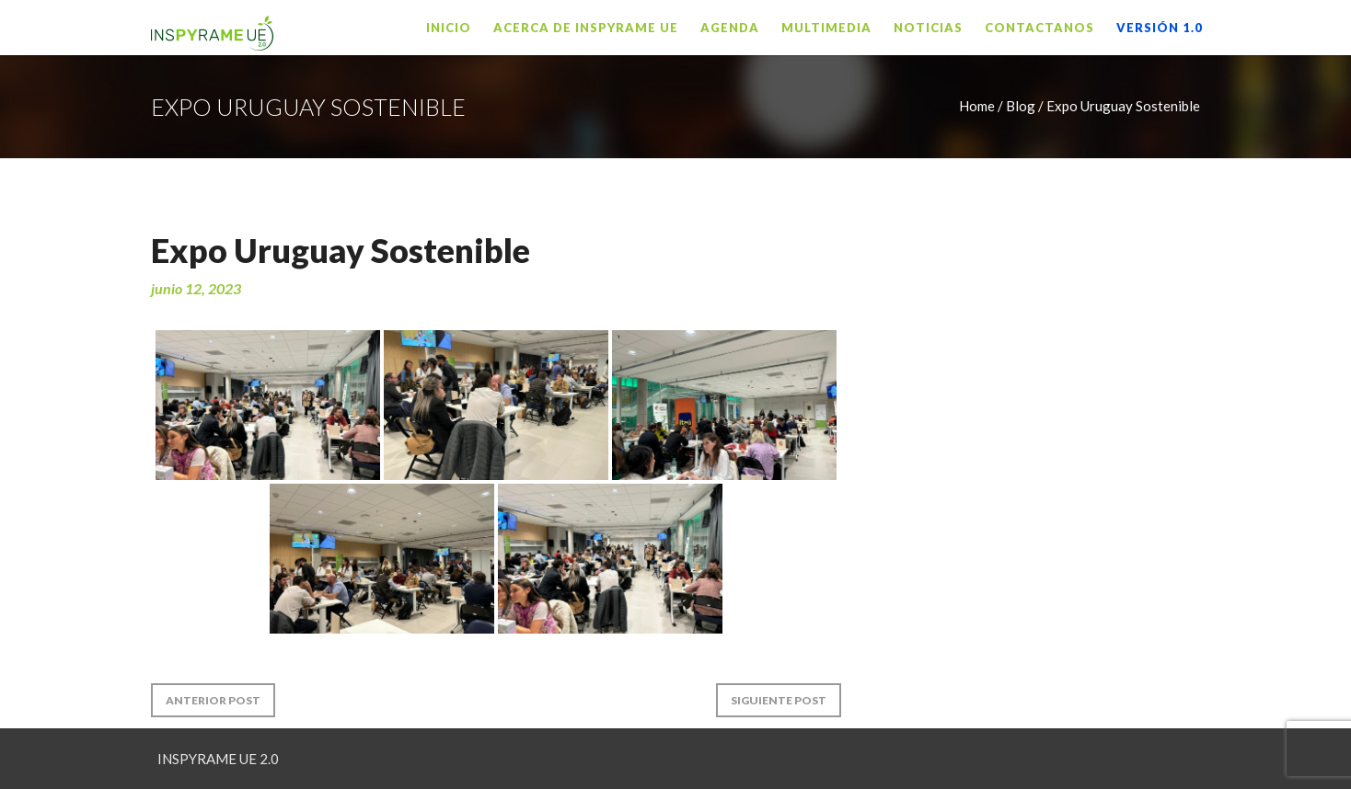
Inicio (448, 27)
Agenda (729, 27)
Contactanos (1039, 27)
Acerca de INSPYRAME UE (585, 27)
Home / (981, 105)
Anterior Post (213, 700)
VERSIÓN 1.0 (1159, 27)
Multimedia (826, 27)
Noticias (928, 27)
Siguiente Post (778, 700)
